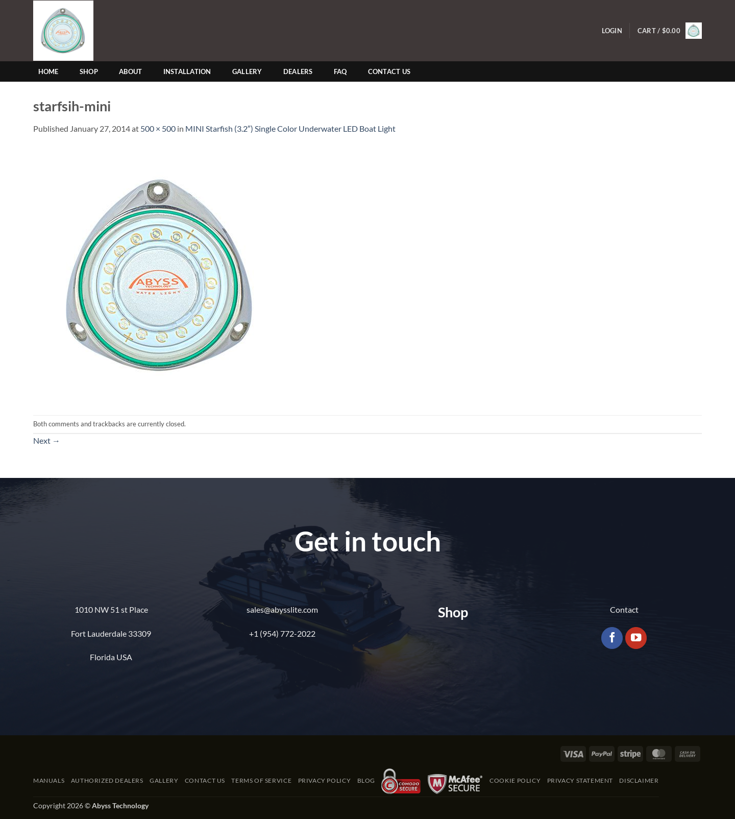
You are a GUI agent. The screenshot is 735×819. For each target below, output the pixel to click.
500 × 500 (158, 128)
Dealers (298, 71)
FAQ (340, 71)
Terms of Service (261, 780)
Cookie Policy (515, 780)
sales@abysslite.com (282, 609)
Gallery (247, 71)
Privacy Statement (580, 780)
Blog (366, 780)
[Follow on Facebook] (612, 638)
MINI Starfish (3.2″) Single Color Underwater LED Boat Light (290, 128)
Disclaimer (638, 780)
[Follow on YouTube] (636, 638)
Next (46, 440)
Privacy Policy (324, 780)
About (130, 71)
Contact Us (389, 71)
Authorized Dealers (107, 780)
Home (48, 71)
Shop (89, 71)
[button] (612, 30)
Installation (187, 71)
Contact (624, 609)
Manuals (48, 780)
